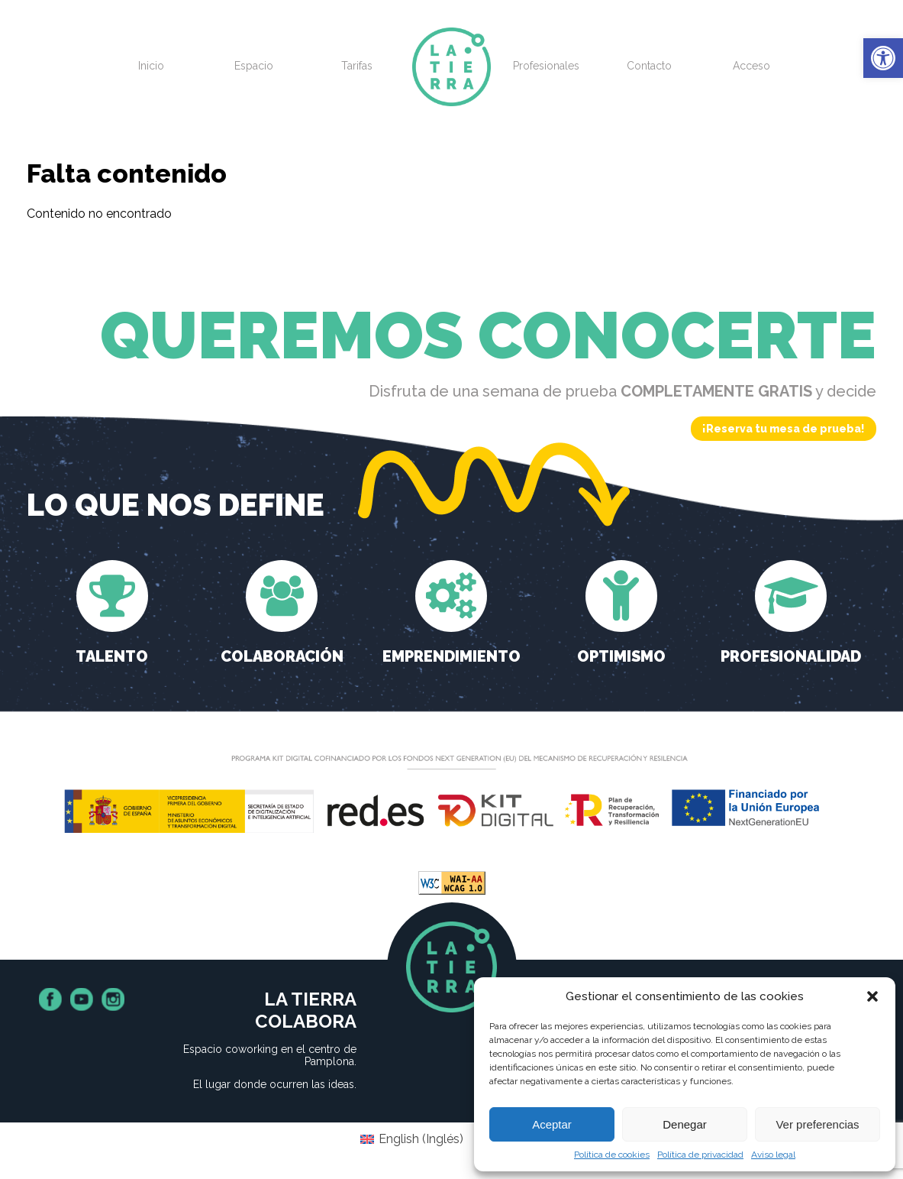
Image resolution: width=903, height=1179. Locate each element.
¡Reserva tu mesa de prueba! (783, 429)
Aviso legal (773, 1154)
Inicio (151, 66)
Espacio (253, 66)
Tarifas (356, 66)
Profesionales (546, 66)
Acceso (751, 66)
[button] (883, 58)
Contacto (649, 66)
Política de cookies (612, 1154)
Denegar (685, 1124)
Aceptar (552, 1124)
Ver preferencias (817, 1124)
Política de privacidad (700, 1154)
